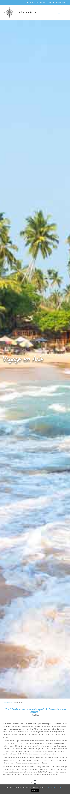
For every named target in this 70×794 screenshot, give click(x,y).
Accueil (5, 702)
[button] (58, 12)
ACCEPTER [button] (35, 790)
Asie (10, 702)
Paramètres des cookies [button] (55, 787)
